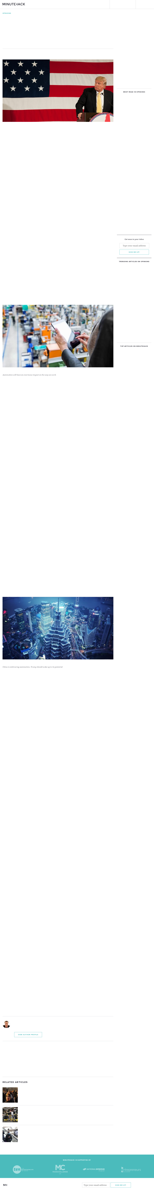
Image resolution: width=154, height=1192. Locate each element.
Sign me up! (134, 252)
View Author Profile (28, 1035)
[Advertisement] (58, 1059)
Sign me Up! (120, 1185)
